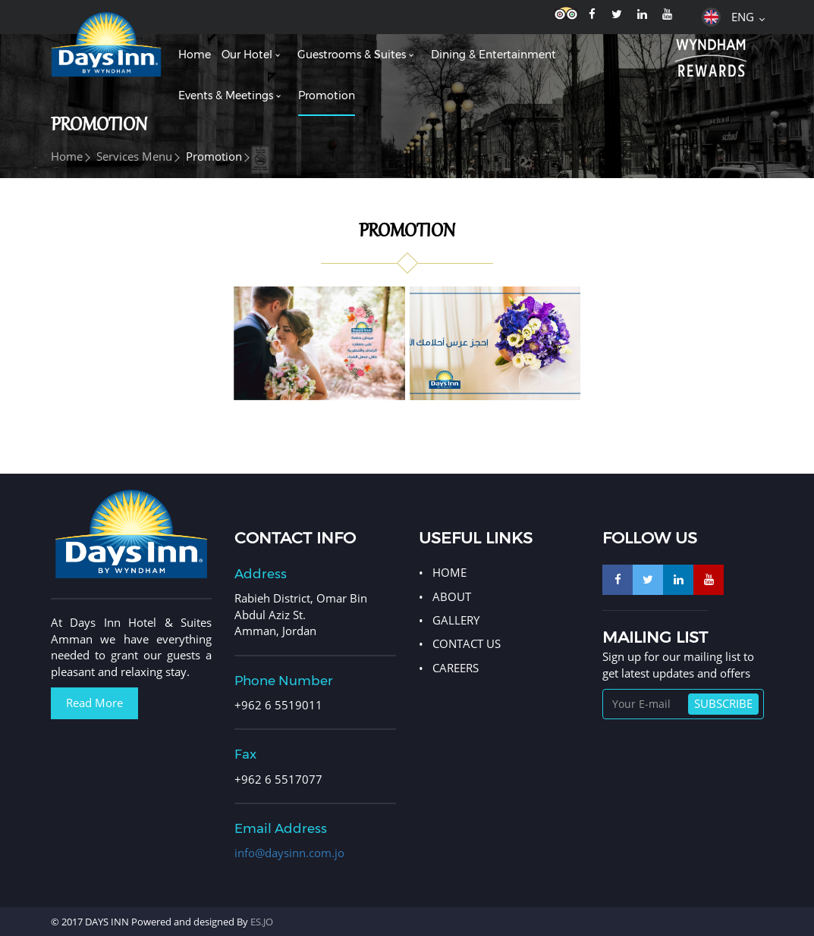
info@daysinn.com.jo (289, 852)
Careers (455, 667)
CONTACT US (466, 643)
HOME (449, 572)
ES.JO (261, 921)
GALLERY (455, 620)
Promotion (326, 95)
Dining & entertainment (493, 54)
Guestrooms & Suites (351, 54)
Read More (94, 702)
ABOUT (451, 596)
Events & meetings (225, 95)
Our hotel (247, 54)
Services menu (134, 156)
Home (194, 54)
